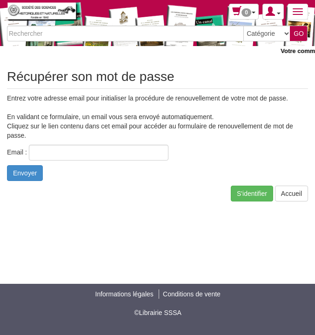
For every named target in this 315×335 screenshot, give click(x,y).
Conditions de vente (192, 294)
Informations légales (124, 294)
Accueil (291, 193)
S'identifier (252, 193)
